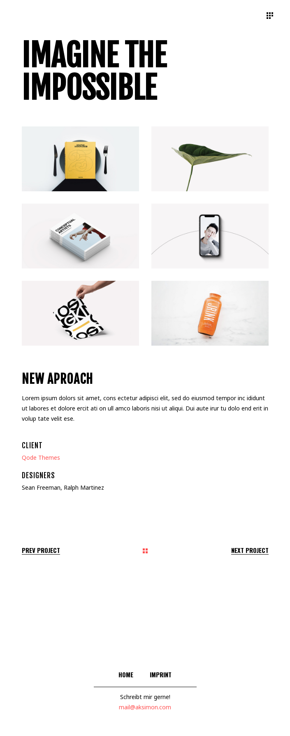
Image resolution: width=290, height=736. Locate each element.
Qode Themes (41, 457)
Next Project (250, 550)
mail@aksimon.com (145, 707)
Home (125, 674)
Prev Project (41, 550)
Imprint (161, 674)
